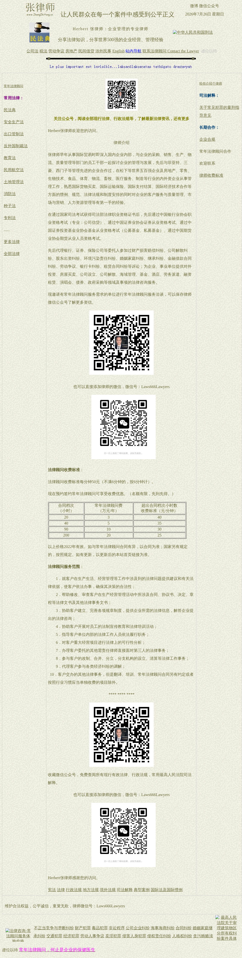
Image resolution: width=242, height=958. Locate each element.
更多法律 (12, 242)
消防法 (10, 194)
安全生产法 (14, 122)
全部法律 (12, 254)
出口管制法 (14, 134)
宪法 (52, 890)
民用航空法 (14, 170)
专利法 (10, 218)
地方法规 (91, 890)
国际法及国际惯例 (167, 890)
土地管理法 (14, 182)
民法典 (10, 110)
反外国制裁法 (16, 146)
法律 (61, 890)
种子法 (10, 206)
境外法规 (108, 890)
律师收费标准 (211, 175)
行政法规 (74, 890)
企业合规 (207, 139)
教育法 (10, 158)
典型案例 (142, 890)
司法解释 (125, 890)
